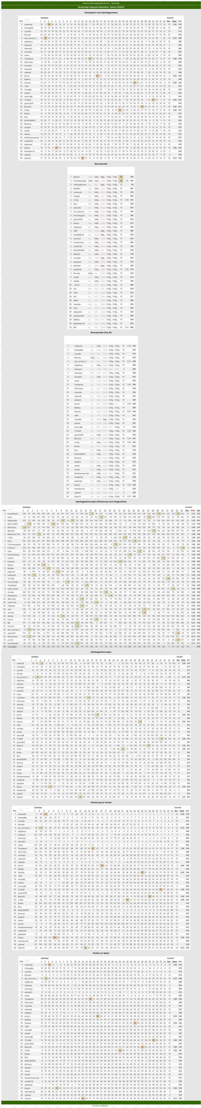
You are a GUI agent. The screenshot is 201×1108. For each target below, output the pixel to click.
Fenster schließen (100, 1106)
